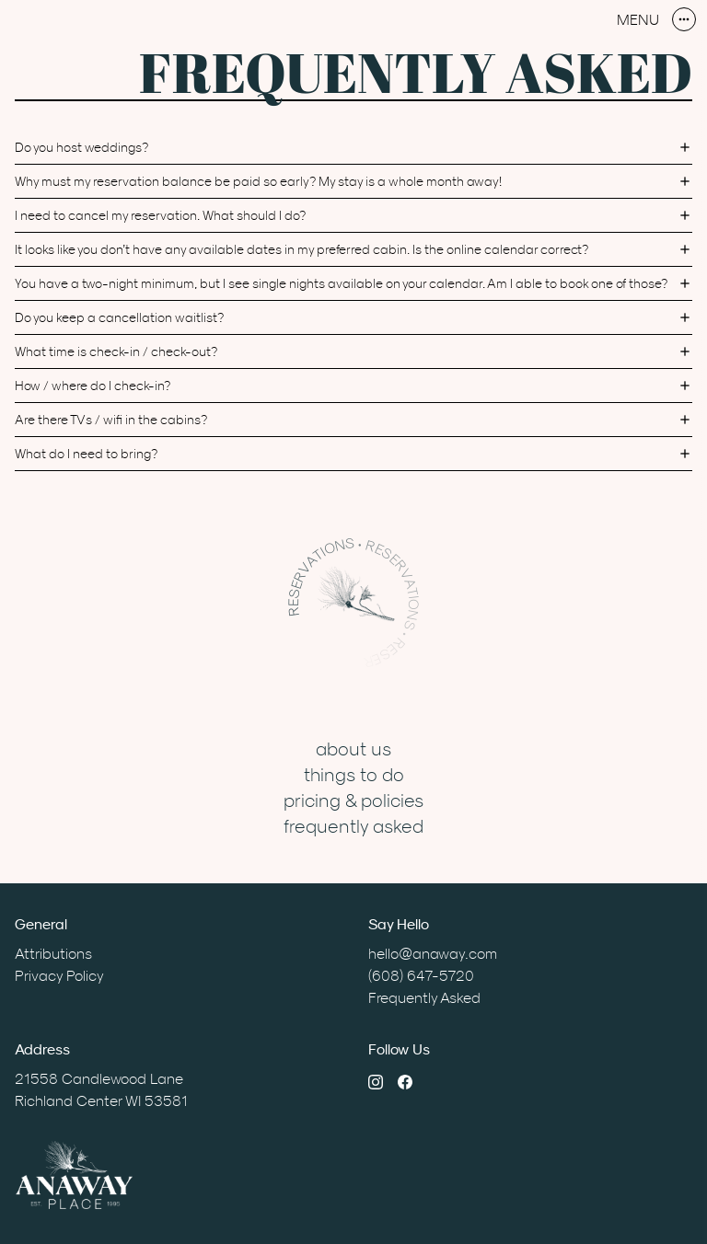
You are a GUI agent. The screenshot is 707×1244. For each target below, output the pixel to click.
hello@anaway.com (432, 953)
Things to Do (354, 774)
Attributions (53, 953)
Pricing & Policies (353, 800)
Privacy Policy (59, 975)
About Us (353, 748)
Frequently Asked (353, 825)
